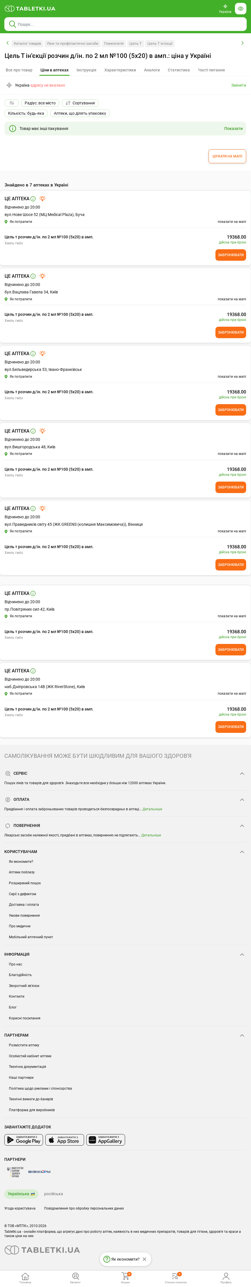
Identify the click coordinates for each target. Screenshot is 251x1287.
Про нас (15, 964)
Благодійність (20, 975)
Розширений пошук (25, 883)
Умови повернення (24, 916)
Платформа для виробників (32, 1110)
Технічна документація (27, 1067)
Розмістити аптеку (24, 1045)
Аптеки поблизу (22, 872)
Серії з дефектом (22, 894)
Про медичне (19, 926)
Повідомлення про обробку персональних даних (84, 1208)
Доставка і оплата (24, 905)
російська (53, 1193)
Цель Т (135, 43)
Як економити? (21, 862)
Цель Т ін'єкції (159, 43)
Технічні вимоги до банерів (31, 1099)
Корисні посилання (24, 1018)
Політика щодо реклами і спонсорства (40, 1089)
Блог (13, 1007)
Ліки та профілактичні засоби (72, 43)
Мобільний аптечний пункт (31, 937)
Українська (18, 1193)
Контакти (16, 996)
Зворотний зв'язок (24, 986)
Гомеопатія (114, 43)
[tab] (54, 70)
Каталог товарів (27, 43)
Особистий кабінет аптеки (30, 1056)
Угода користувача (20, 1208)
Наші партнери (21, 1078)
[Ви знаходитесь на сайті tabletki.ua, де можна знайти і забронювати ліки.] (30, 8)
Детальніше (152, 809)
